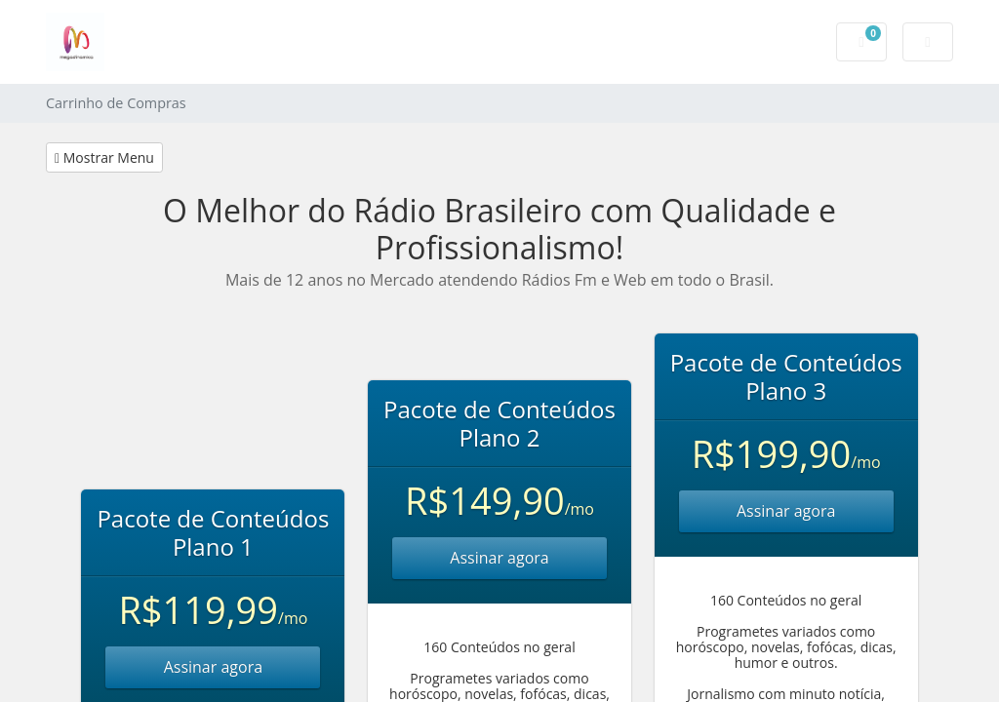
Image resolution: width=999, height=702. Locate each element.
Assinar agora (213, 667)
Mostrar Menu (104, 157)
